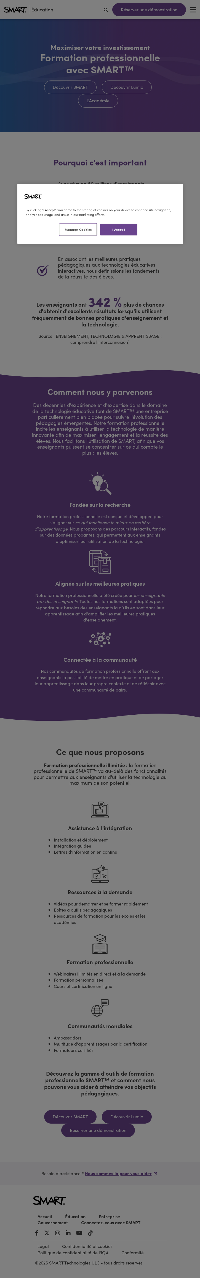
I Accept (118, 229)
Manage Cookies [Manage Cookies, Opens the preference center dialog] (78, 229)
